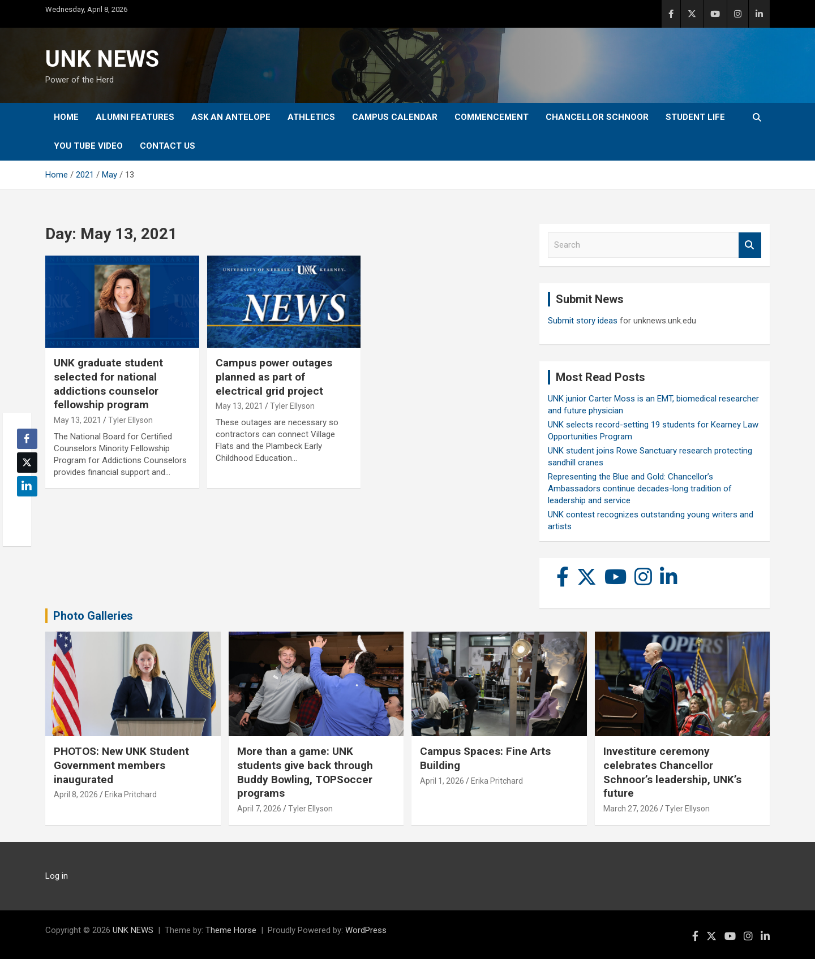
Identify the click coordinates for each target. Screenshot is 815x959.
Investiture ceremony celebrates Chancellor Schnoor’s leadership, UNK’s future (672, 772)
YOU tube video (88, 146)
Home (66, 117)
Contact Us (167, 146)
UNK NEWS (102, 59)
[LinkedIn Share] (27, 486)
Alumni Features (135, 117)
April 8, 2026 (76, 794)
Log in (56, 876)
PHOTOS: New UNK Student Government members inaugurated (121, 765)
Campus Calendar (394, 117)
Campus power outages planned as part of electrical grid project (274, 376)
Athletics (311, 117)
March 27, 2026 (630, 808)
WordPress (366, 930)
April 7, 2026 (259, 808)
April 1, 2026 (442, 780)
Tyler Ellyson (130, 420)
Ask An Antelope (231, 117)
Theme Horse (230, 930)
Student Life (695, 117)
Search (750, 245)
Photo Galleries (93, 616)
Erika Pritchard (131, 794)
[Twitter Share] (27, 462)
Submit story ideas (582, 321)
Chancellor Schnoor (597, 117)
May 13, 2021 (77, 420)
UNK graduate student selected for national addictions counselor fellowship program (108, 383)
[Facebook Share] (27, 439)
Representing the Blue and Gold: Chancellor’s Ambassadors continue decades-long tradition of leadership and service (640, 489)
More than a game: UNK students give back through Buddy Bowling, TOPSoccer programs (305, 772)
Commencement (491, 117)
